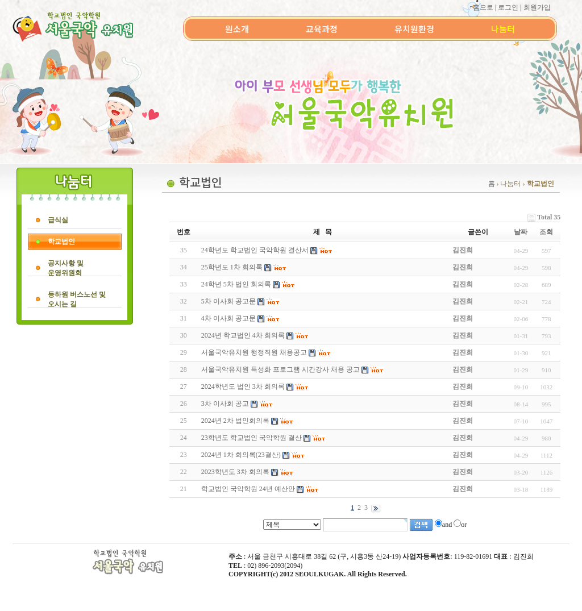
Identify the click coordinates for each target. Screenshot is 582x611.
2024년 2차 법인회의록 (235, 421)
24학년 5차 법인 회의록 (236, 284)
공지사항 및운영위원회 (66, 268)
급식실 (58, 220)
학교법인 (61, 242)
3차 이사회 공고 (225, 404)
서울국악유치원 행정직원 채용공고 (254, 352)
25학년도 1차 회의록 (232, 267)
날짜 (520, 232)
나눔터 (503, 29)
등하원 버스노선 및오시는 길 (77, 299)
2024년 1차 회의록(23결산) (241, 455)
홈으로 (483, 7)
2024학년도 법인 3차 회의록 (243, 386)
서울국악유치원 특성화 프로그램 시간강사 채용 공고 (280, 369)
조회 (546, 232)
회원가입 (537, 7)
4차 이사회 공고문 (228, 318)
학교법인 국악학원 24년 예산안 (248, 489)
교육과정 (322, 29)
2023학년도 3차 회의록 (235, 472)
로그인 (508, 7)
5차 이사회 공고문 (228, 301)
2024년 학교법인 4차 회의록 (243, 335)
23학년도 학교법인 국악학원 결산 (251, 438)
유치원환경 (414, 29)
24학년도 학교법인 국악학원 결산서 (255, 250)
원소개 (237, 29)
